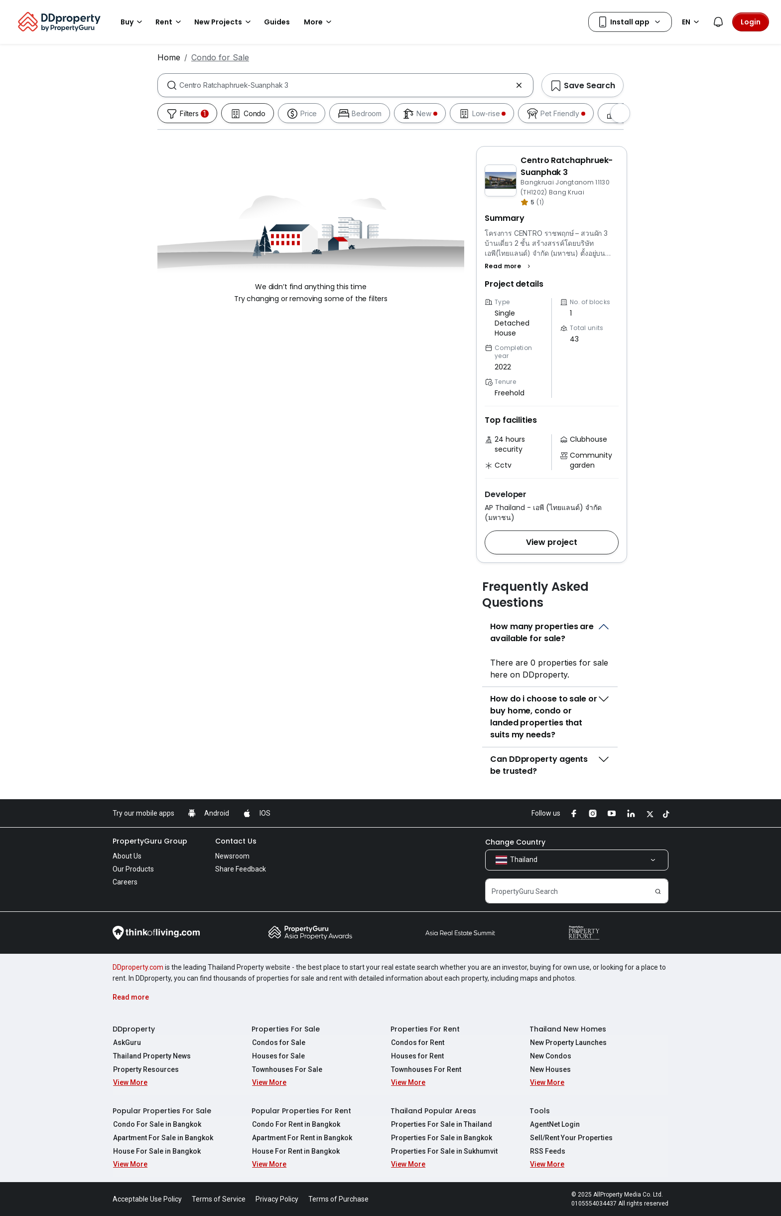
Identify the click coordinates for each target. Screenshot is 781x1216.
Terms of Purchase (338, 1199)
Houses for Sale (278, 1056)
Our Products (133, 869)
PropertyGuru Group (150, 841)
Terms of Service (219, 1199)
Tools (539, 1111)
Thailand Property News (151, 1056)
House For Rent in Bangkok (295, 1151)
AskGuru (126, 1042)
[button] (509, 266)
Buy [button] (133, 22)
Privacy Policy (277, 1199)
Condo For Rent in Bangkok (296, 1124)
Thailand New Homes (567, 1029)
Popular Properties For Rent (301, 1111)
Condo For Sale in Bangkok (157, 1124)
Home (168, 57)
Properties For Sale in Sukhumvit (443, 1151)
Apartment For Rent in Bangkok (302, 1138)
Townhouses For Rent (425, 1069)
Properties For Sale (286, 1029)
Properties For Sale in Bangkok (441, 1138)
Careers (125, 882)
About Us (127, 856)
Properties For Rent (425, 1029)
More (319, 22)
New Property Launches (567, 1042)
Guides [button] (277, 22)
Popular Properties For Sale (162, 1111)
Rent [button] (169, 22)
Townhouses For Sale (287, 1069)
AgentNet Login (554, 1124)
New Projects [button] (224, 22)
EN (692, 22)
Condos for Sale (278, 1042)
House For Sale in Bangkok (156, 1151)
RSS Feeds (547, 1151)
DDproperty (134, 1029)
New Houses (549, 1069)
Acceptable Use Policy (147, 1199)
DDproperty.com (138, 967)
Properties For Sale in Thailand (441, 1124)
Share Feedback (240, 869)
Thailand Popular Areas (433, 1111)
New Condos (550, 1056)
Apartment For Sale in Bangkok (163, 1138)
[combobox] (345, 85)
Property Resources (145, 1069)
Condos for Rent (417, 1042)
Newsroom (232, 856)
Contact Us (236, 841)
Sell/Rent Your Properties (570, 1138)
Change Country (515, 842)
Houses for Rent (416, 1056)
